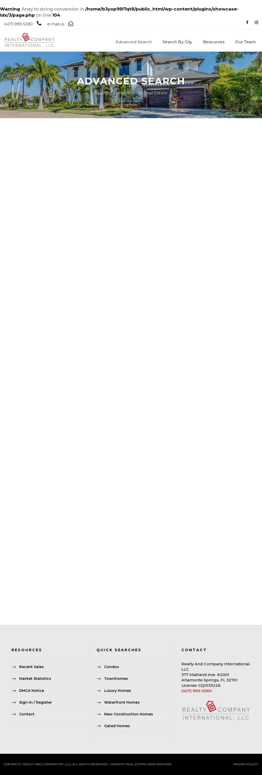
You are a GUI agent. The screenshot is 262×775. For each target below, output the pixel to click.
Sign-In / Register (35, 702)
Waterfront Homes (122, 702)
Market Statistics (35, 679)
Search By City (177, 41)
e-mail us (55, 23)
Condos (111, 667)
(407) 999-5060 (196, 690)
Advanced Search (134, 41)
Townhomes (116, 679)
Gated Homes (117, 726)
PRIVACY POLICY (245, 764)
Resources (214, 41)
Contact (27, 714)
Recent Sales (31, 667)
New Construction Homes (128, 714)
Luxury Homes (117, 690)
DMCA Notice (31, 690)
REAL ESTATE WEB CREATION (148, 764)
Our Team (245, 41)
